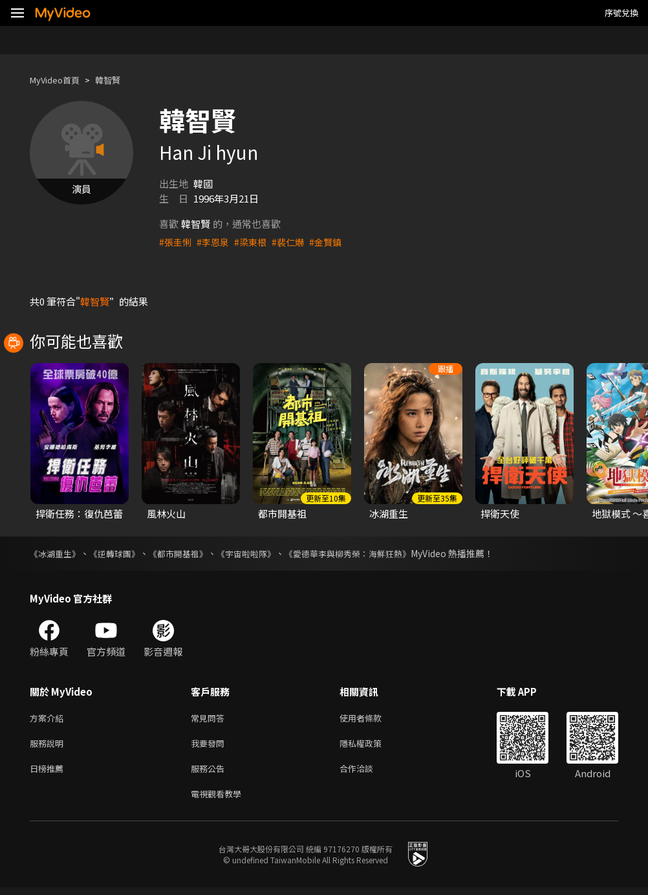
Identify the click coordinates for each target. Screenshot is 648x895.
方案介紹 (49, 718)
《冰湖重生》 (57, 553)
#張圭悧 (176, 242)
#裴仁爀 (294, 242)
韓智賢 (118, 80)
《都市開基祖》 (188, 553)
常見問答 (210, 718)
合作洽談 (366, 773)
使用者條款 (371, 718)
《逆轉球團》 (120, 553)
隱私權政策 (371, 746)
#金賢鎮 (334, 242)
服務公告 (210, 773)
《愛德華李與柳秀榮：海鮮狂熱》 (369, 553)
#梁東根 (255, 242)
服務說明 (49, 746)
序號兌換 (621, 12)
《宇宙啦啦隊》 (260, 553)
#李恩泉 (216, 242)
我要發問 (210, 746)
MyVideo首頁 (59, 80)
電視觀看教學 (220, 800)
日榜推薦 (49, 773)
